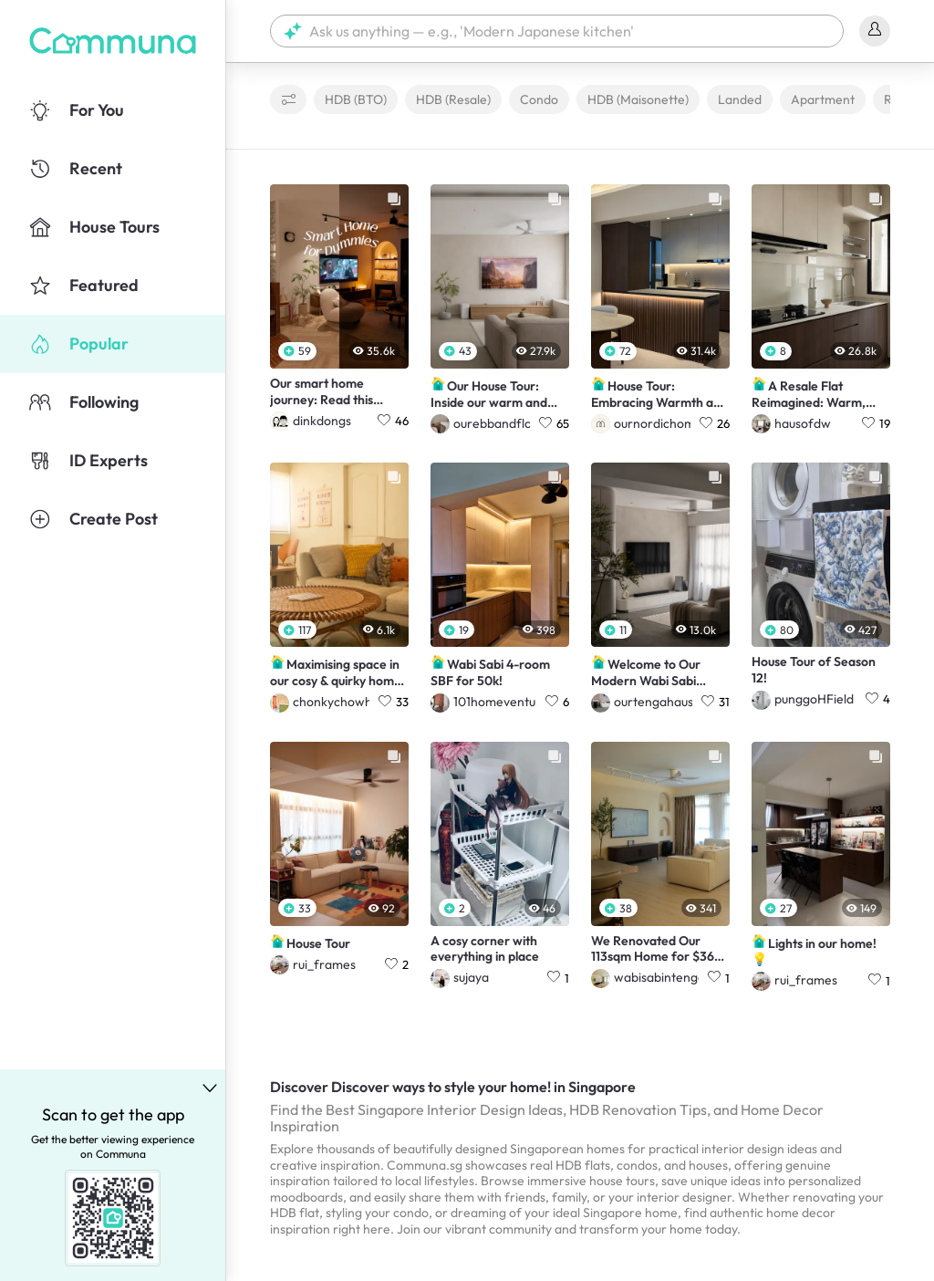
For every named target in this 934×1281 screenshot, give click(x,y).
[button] (557, 31)
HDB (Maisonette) (638, 99)
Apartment (823, 99)
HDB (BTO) (356, 99)
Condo (539, 99)
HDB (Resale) (453, 99)
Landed (740, 99)
